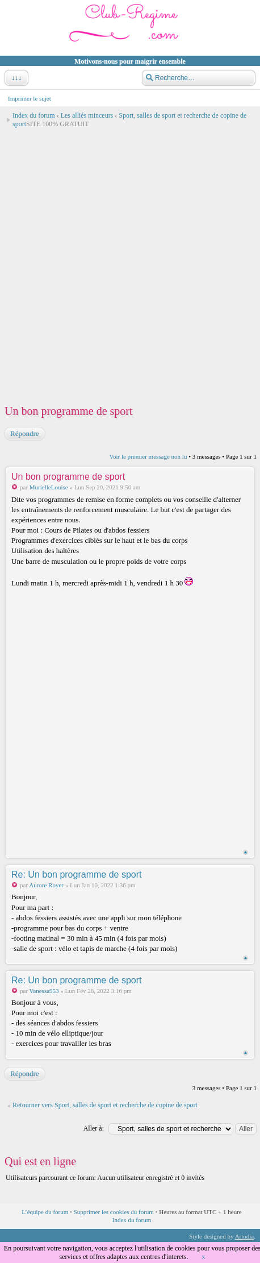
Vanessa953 (44, 990)
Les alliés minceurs (87, 115)
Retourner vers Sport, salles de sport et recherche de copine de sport (105, 1105)
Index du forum (33, 115)
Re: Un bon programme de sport (76, 874)
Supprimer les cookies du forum (114, 1211)
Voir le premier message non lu (148, 456)
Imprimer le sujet (29, 98)
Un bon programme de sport (69, 411)
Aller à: (93, 1128)
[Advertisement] (130, 262)
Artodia (244, 1236)
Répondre (24, 433)
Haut (245, 852)
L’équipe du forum (45, 1211)
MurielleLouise (49, 487)
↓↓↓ (15, 78)
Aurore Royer (46, 885)
